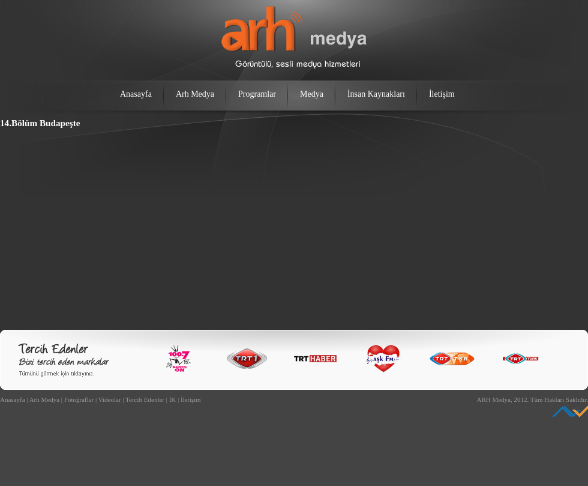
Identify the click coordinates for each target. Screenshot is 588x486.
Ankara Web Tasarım (570, 411)
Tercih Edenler (144, 399)
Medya (311, 94)
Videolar (109, 399)
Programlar (257, 94)
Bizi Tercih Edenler (63, 360)
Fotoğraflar (79, 399)
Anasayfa (136, 94)
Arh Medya (195, 94)
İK (172, 399)
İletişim (442, 94)
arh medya (294, 37)
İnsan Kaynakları (376, 94)
